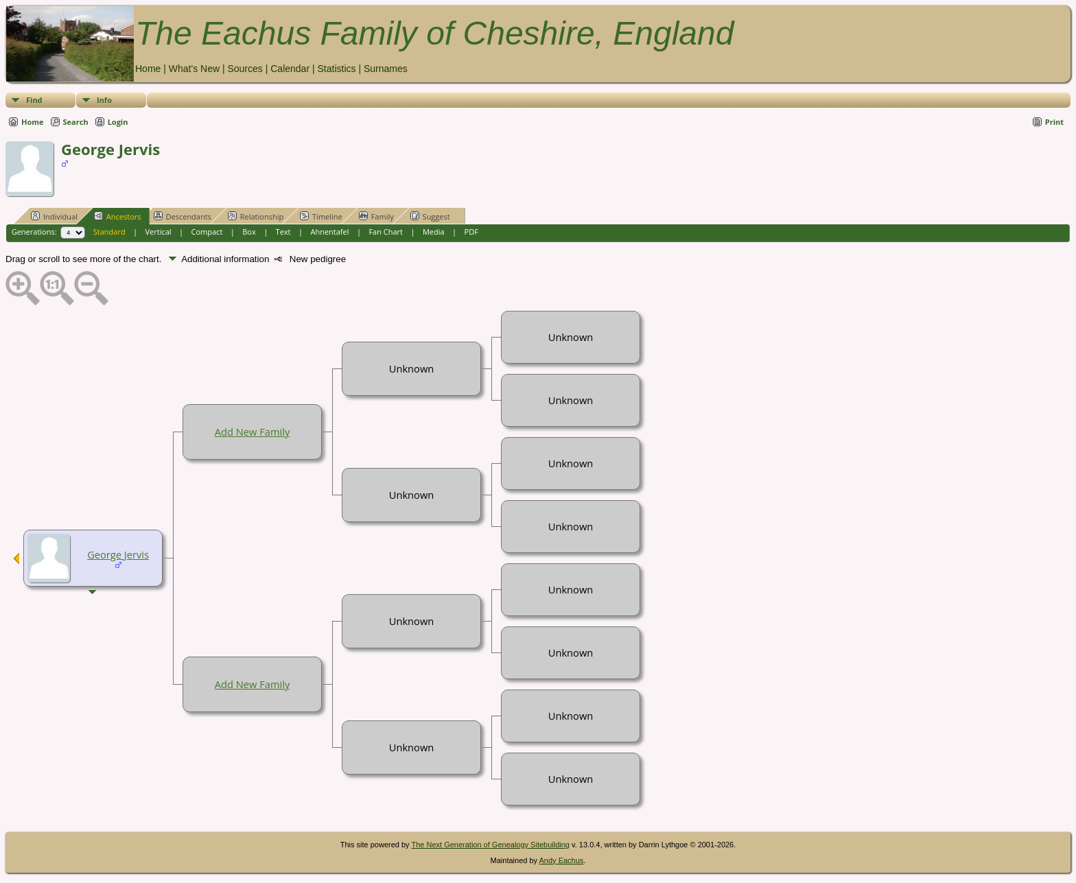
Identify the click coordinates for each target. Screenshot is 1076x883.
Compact (207, 231)
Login (118, 122)
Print (1054, 122)
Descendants (182, 216)
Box (248, 231)
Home (148, 68)
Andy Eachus (561, 860)
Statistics (336, 68)
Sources (244, 68)
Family (376, 216)
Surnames (386, 68)
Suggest (430, 216)
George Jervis (118, 554)
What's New (194, 68)
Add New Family (252, 431)
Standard (109, 231)
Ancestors (117, 216)
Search (76, 122)
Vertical (158, 231)
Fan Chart (386, 231)
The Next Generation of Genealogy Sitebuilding (490, 844)
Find (34, 100)
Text (283, 231)
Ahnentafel (329, 231)
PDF (471, 231)
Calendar (289, 68)
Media (434, 231)
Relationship (255, 216)
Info (104, 100)
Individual (54, 216)
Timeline (321, 216)
